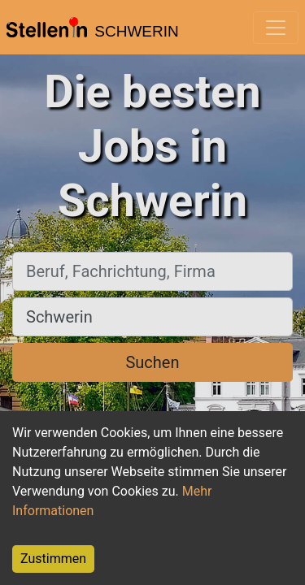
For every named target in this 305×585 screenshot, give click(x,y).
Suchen (152, 362)
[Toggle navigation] (275, 27)
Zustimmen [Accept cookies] (53, 558)
